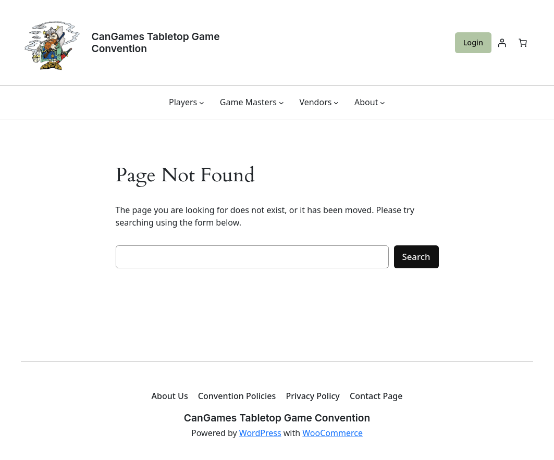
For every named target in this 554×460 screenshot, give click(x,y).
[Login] (501, 42)
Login (473, 42)
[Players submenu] (201, 102)
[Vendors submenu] (336, 102)
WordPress (260, 433)
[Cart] (522, 42)
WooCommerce (332, 433)
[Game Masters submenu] (281, 102)
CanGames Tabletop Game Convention (156, 42)
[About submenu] (382, 102)
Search (416, 257)
